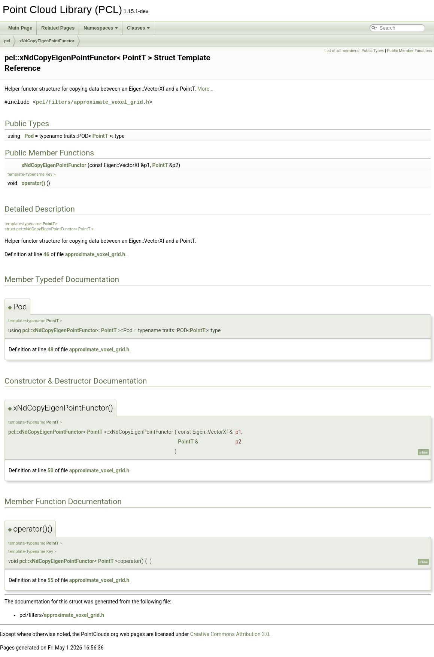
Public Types (372, 50)
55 (51, 580)
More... (205, 89)
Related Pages (58, 28)
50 (51, 470)
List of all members (341, 50)
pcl (7, 41)
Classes (138, 28)
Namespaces (101, 28)
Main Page (20, 28)
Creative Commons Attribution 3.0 (229, 634)
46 (46, 254)
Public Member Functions (409, 50)
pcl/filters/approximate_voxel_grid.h (92, 102)
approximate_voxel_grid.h (95, 254)
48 (51, 349)
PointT (100, 136)
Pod (29, 136)
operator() (33, 183)
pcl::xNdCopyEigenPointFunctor (59, 330)
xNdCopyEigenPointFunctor (47, 41)
